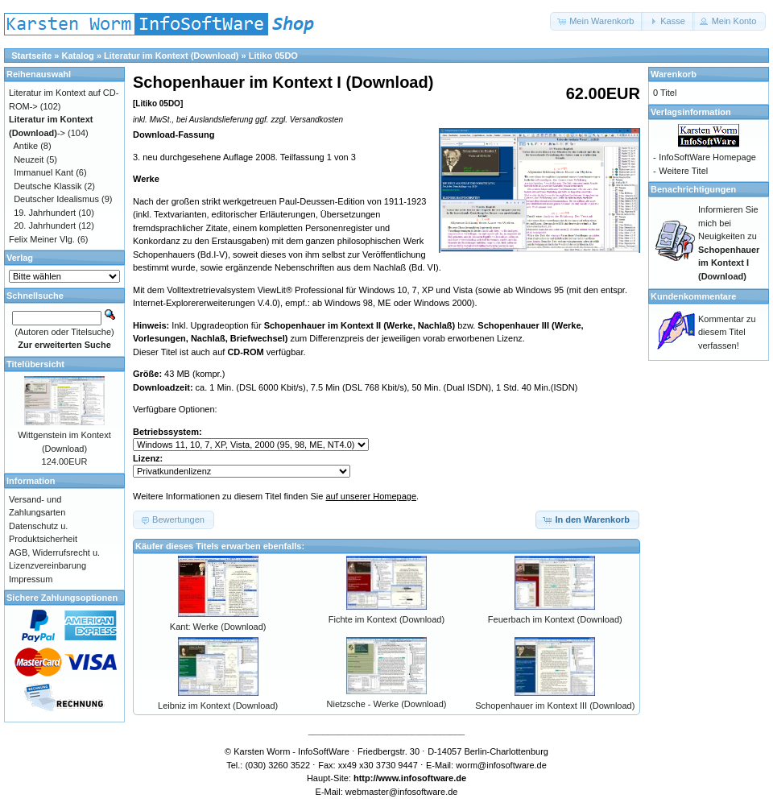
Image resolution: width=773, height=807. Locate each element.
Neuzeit (28, 159)
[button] (596, 21)
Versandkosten (316, 119)
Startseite (31, 55)
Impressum (30, 579)
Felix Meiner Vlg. (42, 239)
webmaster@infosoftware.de (401, 792)
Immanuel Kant (43, 172)
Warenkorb (674, 74)
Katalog (78, 55)
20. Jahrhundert (45, 225)
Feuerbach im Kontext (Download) (555, 619)
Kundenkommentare (693, 296)
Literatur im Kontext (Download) (171, 55)
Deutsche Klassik (47, 186)
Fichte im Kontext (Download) (386, 619)
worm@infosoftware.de (501, 765)
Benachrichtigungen (693, 189)
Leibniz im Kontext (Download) (218, 705)
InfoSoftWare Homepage (707, 157)
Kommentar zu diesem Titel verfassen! (727, 332)
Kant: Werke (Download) (218, 626)
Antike (26, 146)
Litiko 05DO (273, 55)
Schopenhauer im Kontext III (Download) (555, 705)
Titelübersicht (35, 364)
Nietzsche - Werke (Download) (387, 704)
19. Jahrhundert (45, 212)
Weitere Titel (683, 171)
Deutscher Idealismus (56, 199)
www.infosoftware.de (422, 778)
